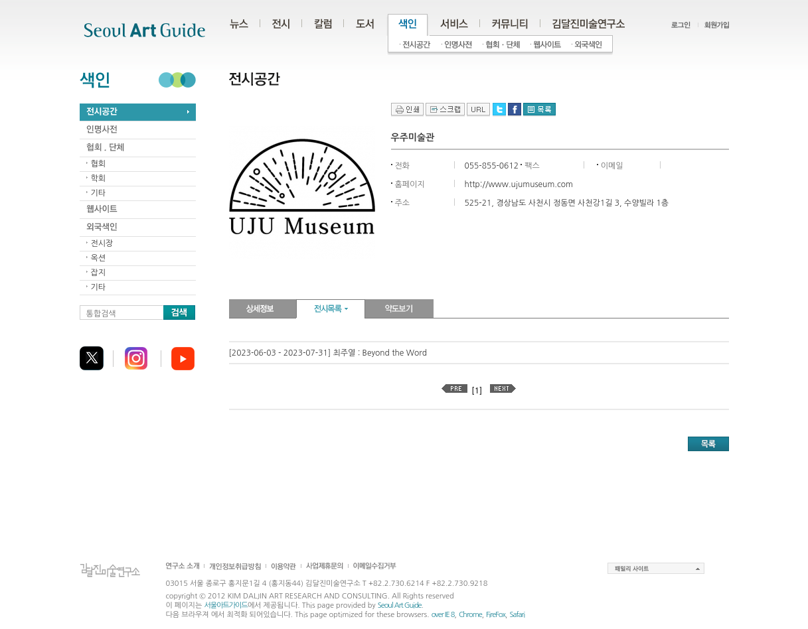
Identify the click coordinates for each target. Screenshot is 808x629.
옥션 (98, 258)
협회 (98, 164)
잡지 (98, 273)
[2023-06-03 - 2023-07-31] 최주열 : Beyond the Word (328, 353)
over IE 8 (443, 614)
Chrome (470, 614)
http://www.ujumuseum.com (519, 184)
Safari (517, 614)
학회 (98, 178)
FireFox (495, 614)
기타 (98, 193)
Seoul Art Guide (400, 605)
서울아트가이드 (225, 605)
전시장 (102, 243)
